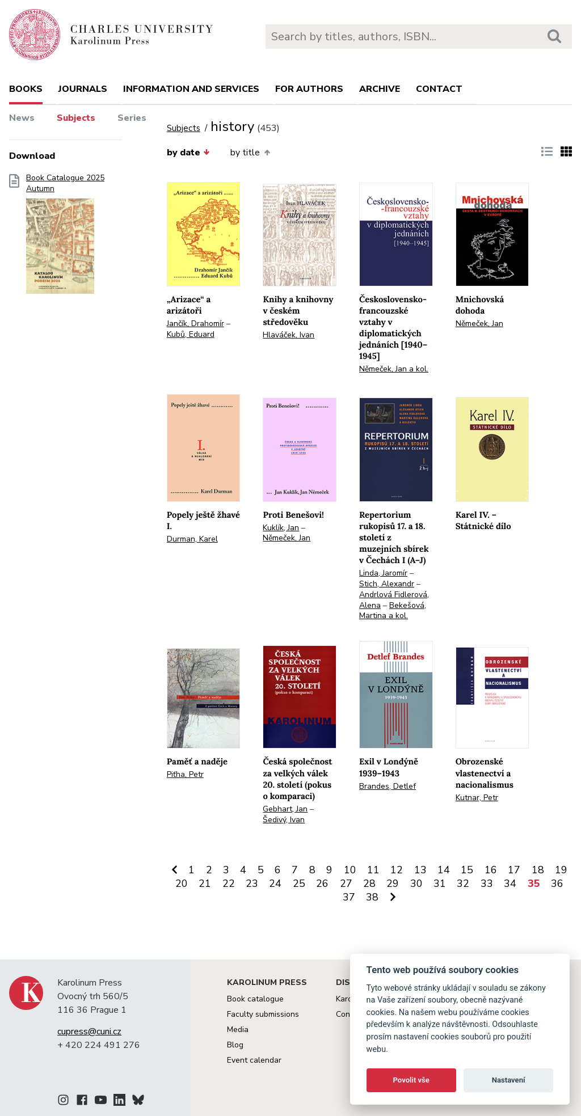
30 (416, 883)
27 (346, 883)
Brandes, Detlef (387, 786)
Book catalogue (255, 999)
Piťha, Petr (185, 774)
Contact (439, 89)
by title (250, 152)
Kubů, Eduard (190, 334)
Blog (235, 1044)
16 (491, 870)
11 (373, 870)
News (22, 118)
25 (299, 883)
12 (396, 870)
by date (188, 152)
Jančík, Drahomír (195, 323)
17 (514, 870)
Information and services (191, 89)
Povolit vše (411, 1080)
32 (463, 883)
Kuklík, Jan (281, 527)
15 (467, 870)
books (26, 89)
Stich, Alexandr (386, 583)
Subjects (76, 118)
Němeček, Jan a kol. (393, 368)
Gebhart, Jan (285, 809)
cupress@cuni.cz (89, 1031)
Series (131, 118)
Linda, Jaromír (383, 573)
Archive (379, 89)
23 (252, 883)
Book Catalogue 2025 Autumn (65, 237)
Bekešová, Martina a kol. (392, 611)
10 (350, 870)
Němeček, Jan (479, 323)
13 (420, 870)
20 (181, 883)
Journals (82, 89)
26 (322, 883)
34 (510, 883)
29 (392, 883)
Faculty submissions (263, 1014)
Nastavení (508, 1080)
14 (443, 870)
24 (275, 883)
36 (557, 883)
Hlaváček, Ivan (288, 334)
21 (205, 883)
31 (439, 883)
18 (538, 870)
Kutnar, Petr (477, 797)
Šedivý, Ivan (284, 819)
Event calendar (254, 1060)
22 (228, 883)
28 (369, 883)
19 (561, 870)
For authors (309, 89)
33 (487, 883)
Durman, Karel (192, 539)
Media (238, 1029)
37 (349, 897)
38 (372, 897)
